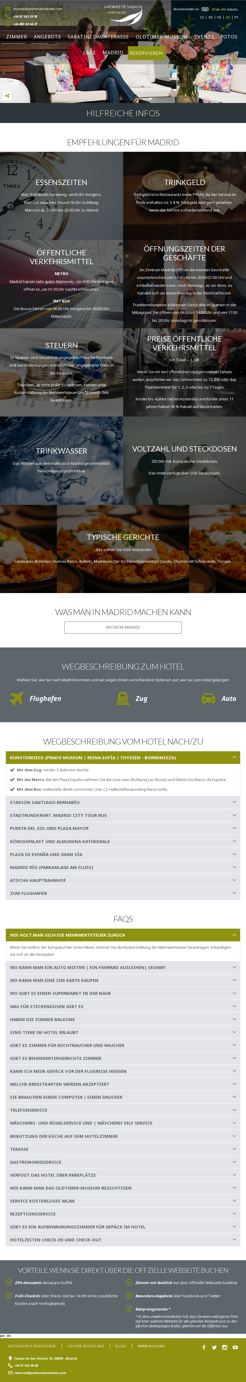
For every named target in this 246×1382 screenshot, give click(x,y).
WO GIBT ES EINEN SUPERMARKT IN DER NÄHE (60, 993)
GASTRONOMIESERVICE (35, 1162)
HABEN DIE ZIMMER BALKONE (42, 1019)
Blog (121, 1346)
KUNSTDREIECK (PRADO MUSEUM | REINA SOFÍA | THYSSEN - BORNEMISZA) (93, 757)
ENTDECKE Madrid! (123, 627)
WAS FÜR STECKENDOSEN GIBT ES (46, 1006)
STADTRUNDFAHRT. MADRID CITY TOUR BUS (58, 815)
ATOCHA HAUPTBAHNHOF (38, 880)
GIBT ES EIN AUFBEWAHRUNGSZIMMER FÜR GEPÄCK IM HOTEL (77, 1227)
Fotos (229, 37)
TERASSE (19, 1149)
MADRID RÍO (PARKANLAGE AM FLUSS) (51, 867)
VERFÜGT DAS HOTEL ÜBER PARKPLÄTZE (53, 1175)
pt (236, 17)
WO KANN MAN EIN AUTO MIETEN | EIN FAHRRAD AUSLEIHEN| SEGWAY (88, 967)
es (202, 17)
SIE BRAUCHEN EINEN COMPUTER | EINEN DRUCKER (66, 1097)
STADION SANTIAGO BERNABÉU (45, 802)
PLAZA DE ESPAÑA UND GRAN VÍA (46, 854)
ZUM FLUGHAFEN (28, 893)
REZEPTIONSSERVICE (33, 1214)
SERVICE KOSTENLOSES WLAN (42, 1201)
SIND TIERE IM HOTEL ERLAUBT (44, 1032)
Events (204, 37)
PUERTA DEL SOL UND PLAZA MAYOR (49, 828)
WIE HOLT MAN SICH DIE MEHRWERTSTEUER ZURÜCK (67, 935)
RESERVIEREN (146, 53)
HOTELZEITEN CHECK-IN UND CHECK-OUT (56, 1240)
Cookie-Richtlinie (86, 1346)
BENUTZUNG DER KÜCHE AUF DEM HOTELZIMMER (64, 1136)
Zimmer (16, 37)
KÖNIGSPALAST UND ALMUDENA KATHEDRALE (60, 841)
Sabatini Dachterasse (98, 37)
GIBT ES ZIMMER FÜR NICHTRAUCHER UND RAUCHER (67, 1045)
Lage (89, 52)
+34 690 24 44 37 (25, 24)
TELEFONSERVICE (28, 1110)
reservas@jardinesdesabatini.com (37, 8)
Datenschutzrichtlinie (32, 1346)
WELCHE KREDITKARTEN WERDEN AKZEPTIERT (59, 1084)
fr (219, 17)
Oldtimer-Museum (162, 37)
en (211, 17)
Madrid (113, 52)
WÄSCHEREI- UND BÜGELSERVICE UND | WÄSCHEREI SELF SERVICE (81, 1123)
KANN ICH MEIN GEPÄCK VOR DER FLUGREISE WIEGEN (68, 1071)
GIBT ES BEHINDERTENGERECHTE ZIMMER (55, 1058)
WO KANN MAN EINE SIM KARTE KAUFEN (54, 980)
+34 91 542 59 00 (25, 16)
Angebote (47, 37)
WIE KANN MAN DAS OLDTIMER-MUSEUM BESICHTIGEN (71, 1188)
